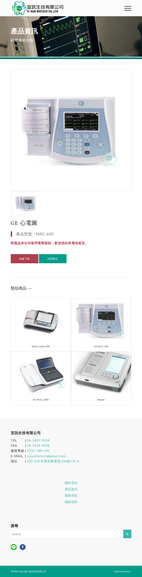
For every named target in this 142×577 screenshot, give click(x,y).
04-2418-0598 (38, 445)
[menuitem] (125, 8)
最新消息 (71, 495)
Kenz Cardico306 (41, 346)
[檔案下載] (24, 258)
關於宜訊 (71, 482)
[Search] (71, 534)
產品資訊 (71, 489)
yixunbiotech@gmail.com (46, 456)
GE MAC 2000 (40, 399)
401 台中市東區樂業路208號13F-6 (53, 461)
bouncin (127, 571)
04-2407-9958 (38, 440)
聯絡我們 (71, 502)
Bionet (101, 399)
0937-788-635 (38, 450)
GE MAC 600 (101, 346)
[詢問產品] (53, 258)
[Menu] (125, 8)
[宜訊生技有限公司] (59, 8)
